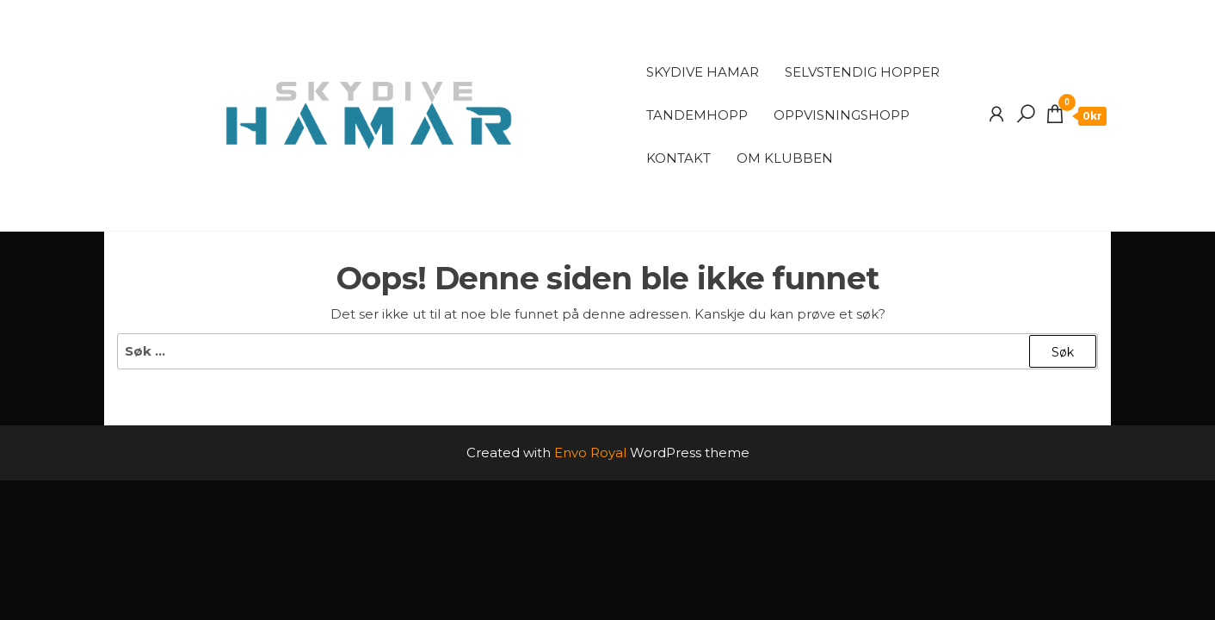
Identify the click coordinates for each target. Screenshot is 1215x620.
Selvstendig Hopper (862, 72)
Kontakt (678, 158)
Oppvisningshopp (842, 115)
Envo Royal (590, 452)
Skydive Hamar (702, 72)
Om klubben (785, 158)
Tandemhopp (697, 115)
